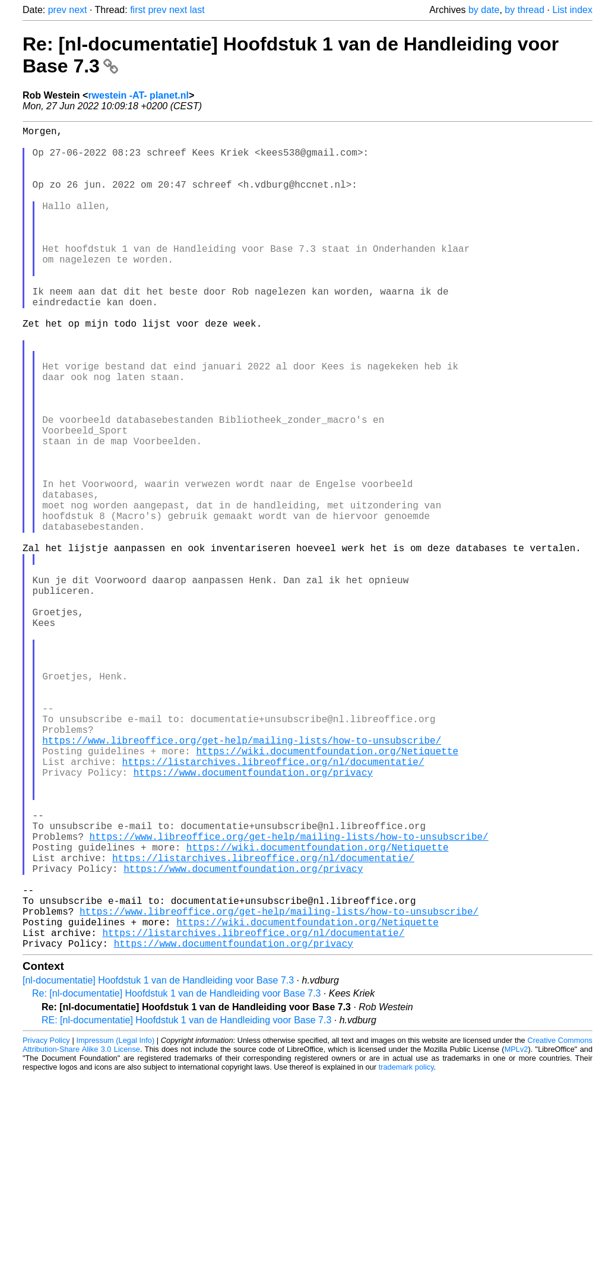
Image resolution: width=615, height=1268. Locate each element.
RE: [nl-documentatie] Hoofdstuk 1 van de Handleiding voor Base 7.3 (186, 1203)
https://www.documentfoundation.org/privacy (253, 917)
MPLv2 (516, 1232)
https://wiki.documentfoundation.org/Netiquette (327, 890)
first (137, 10)
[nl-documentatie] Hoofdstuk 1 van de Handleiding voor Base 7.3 (158, 1163)
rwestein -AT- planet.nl (138, 95)
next (78, 10)
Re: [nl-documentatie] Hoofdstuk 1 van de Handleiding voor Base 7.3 (176, 1176)
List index (572, 10)
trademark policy (406, 1249)
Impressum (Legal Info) (115, 1223)
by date (483, 10)
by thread (524, 10)
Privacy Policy (46, 1223)
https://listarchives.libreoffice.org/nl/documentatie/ (273, 903)
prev (57, 10)
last (197, 10)
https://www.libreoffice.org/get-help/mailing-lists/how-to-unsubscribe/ (241, 877)
